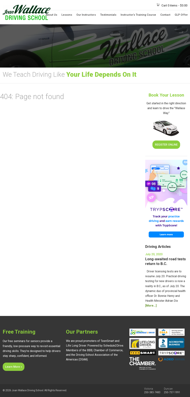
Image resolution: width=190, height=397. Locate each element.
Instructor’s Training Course (138, 14)
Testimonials (108, 14)
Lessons (66, 14)
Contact (165, 14)
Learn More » (13, 366)
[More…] (151, 305)
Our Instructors (86, 14)
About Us (51, 14)
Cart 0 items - (172, 5)
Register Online (166, 144)
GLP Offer (181, 14)
